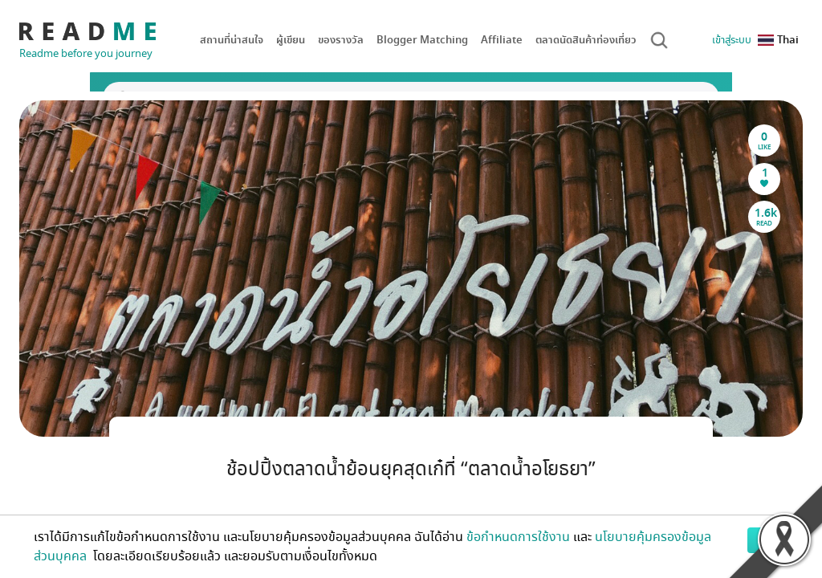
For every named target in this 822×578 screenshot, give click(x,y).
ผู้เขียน (290, 39)
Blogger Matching (422, 39)
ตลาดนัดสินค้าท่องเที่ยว (586, 39)
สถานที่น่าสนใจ (231, 39)
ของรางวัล (341, 39)
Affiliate (502, 39)
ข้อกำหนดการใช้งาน (518, 537)
